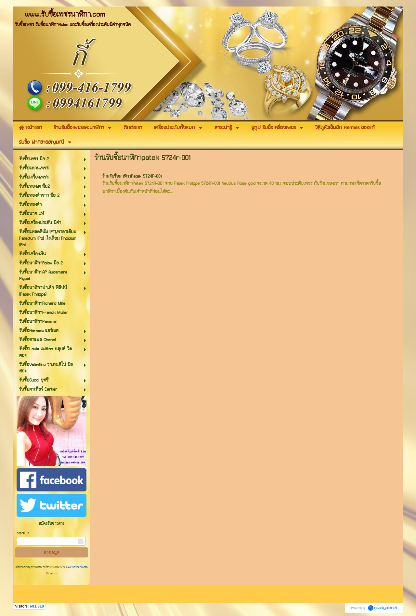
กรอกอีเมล (23, 533)
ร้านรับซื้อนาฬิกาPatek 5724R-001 (132, 176)
